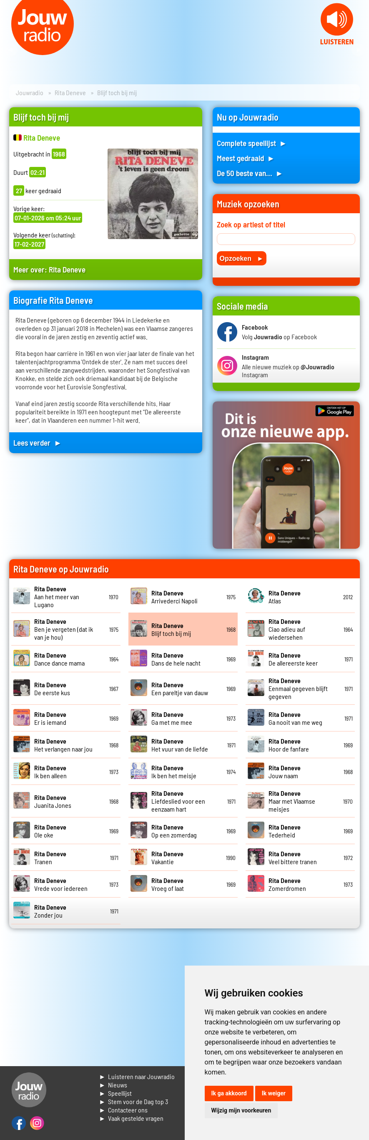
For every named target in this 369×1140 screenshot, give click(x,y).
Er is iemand (50, 718)
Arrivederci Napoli (174, 597)
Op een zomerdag (174, 831)
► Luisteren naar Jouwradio (137, 1076)
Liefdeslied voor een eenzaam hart (178, 801)
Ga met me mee (171, 718)
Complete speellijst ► (252, 143)
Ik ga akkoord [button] (229, 1093)
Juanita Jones (52, 801)
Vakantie (167, 857)
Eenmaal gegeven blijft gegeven (298, 688)
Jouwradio (29, 92)
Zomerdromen (287, 884)
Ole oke (50, 831)
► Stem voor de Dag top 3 (133, 1101)
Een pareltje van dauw (179, 688)
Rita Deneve (70, 92)
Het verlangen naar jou (63, 745)
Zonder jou (50, 911)
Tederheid (285, 831)
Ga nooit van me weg (295, 718)
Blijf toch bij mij (171, 629)
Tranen (50, 857)
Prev (11, 50)
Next (358, 50)
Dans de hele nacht (176, 659)
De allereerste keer (293, 659)
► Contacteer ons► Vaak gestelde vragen (131, 1114)
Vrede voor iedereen (61, 884)
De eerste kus (52, 688)
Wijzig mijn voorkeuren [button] (241, 1110)
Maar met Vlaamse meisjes (292, 801)
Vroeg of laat (167, 884)
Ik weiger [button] (274, 1093)
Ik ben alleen (50, 771)
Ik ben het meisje (173, 771)
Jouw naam (285, 771)
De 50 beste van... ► (250, 173)
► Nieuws (113, 1085)
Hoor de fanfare (289, 745)
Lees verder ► (37, 442)
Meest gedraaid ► (246, 158)
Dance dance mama (59, 659)
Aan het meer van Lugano (56, 596)
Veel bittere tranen (293, 857)
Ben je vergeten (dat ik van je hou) (63, 629)
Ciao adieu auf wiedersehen (287, 629)
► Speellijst (115, 1093)
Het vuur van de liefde (179, 745)
